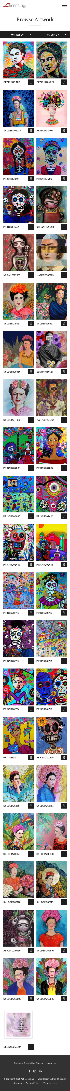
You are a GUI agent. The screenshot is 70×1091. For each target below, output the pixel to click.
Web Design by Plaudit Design (52, 1079)
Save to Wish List (31, 82)
